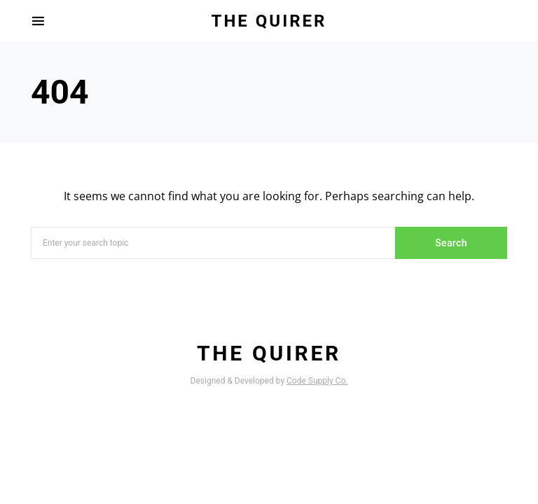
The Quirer (269, 21)
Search (451, 242)
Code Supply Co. (317, 381)
